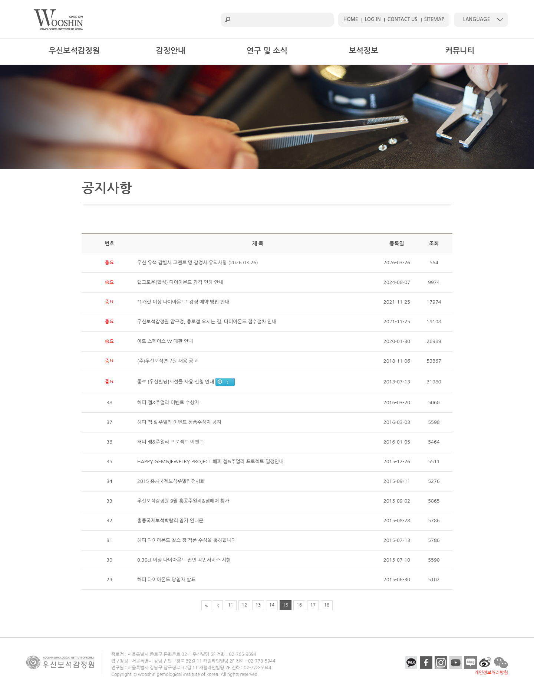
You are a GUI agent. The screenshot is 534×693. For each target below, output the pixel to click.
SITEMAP (434, 19)
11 (231, 605)
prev (218, 605)
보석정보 (363, 51)
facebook (426, 662)
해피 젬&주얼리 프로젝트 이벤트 (170, 441)
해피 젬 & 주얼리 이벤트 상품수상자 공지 (179, 422)
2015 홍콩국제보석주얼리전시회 (171, 481)
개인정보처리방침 (491, 672)
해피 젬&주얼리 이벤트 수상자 (168, 402)
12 (244, 605)
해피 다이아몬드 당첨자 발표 (166, 579)
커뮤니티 (460, 51)
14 (272, 605)
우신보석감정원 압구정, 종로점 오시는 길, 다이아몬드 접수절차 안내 (207, 321)
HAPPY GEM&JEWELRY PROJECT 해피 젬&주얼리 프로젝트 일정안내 (210, 461)
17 (313, 605)
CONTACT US (403, 19)
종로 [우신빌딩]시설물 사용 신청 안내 (175, 381)
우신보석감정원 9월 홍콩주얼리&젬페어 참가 (183, 500)
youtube (455, 662)
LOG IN (373, 19)
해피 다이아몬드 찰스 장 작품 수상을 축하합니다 (186, 540)
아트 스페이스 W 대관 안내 (165, 341)
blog (470, 662)
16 (299, 605)
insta (441, 662)
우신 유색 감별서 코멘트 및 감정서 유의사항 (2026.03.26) (197, 262)
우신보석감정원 (74, 51)
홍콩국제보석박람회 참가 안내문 (170, 520)
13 (258, 605)
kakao (411, 662)
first (206, 605)
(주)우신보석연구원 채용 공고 (167, 361)
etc (485, 662)
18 (327, 605)
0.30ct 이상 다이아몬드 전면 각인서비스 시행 (184, 560)
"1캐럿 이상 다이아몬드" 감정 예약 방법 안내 (183, 302)
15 (286, 605)
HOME (350, 19)
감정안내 (170, 51)
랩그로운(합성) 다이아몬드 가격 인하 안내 (180, 282)
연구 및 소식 (267, 51)
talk (501, 662)
